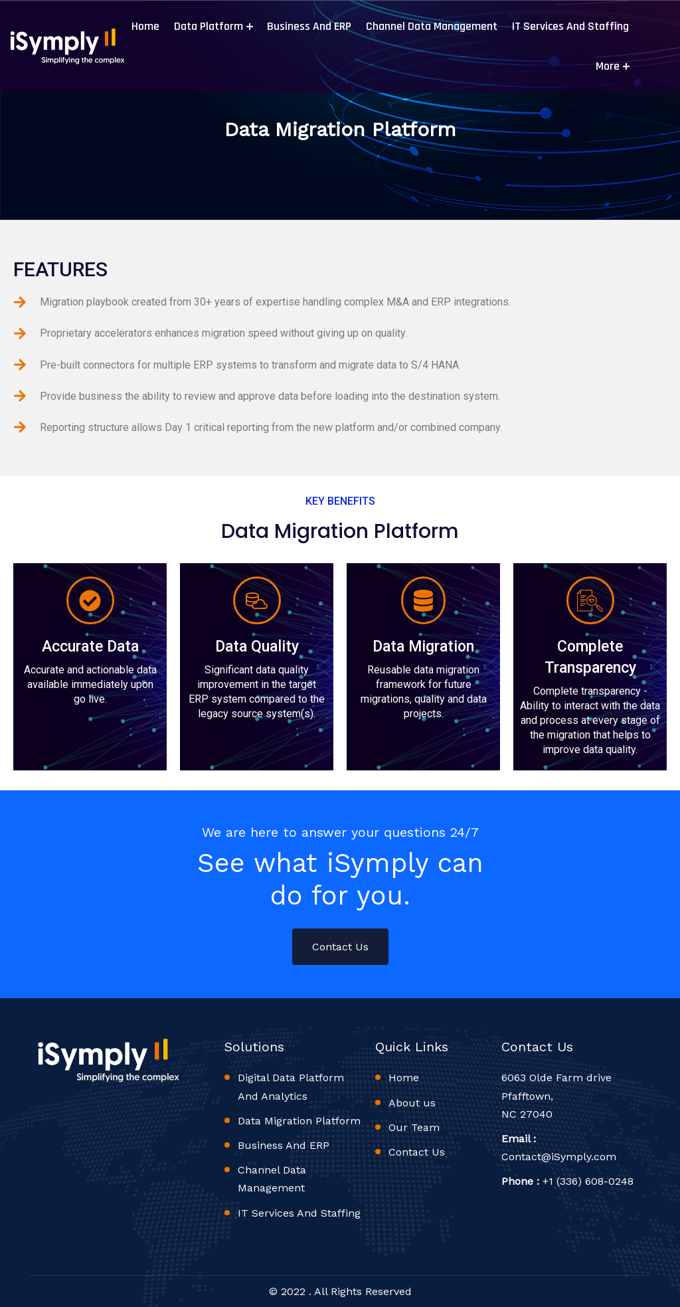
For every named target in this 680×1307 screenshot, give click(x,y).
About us (412, 1102)
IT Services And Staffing (569, 26)
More (606, 66)
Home (144, 26)
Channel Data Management (430, 26)
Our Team (414, 1127)
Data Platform (207, 26)
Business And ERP (308, 26)
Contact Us (340, 946)
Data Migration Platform (299, 1120)
